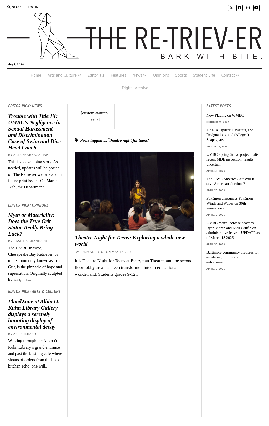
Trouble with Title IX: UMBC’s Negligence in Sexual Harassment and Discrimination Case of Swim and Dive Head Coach (34, 132)
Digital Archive (135, 87)
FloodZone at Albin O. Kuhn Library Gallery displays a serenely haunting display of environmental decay (33, 314)
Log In (33, 7)
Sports (181, 75)
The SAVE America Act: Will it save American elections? (230, 181)
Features (118, 75)
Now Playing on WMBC (225, 115)
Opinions (161, 75)
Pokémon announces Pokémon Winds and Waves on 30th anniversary (229, 203)
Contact (228, 75)
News (137, 75)
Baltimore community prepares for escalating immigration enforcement (232, 257)
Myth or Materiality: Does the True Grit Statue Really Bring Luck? (31, 224)
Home (36, 75)
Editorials (95, 75)
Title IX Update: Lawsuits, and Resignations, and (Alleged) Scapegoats (229, 135)
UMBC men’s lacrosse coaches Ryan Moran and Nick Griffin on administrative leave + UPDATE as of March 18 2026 (233, 230)
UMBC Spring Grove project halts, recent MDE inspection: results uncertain (233, 159)
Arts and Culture (62, 75)
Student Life (204, 75)
